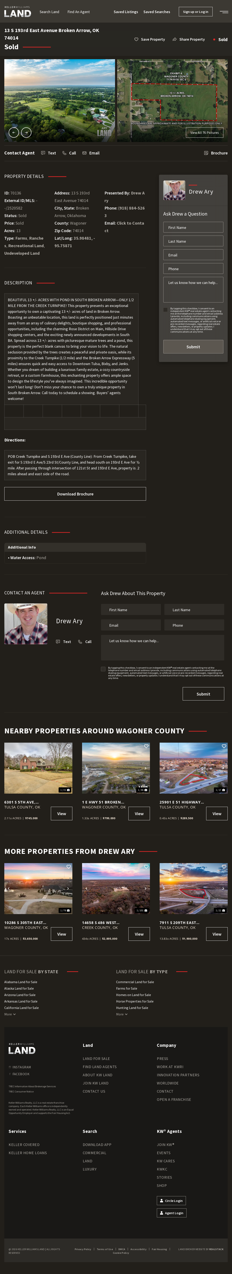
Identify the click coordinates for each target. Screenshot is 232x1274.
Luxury (90, 1169)
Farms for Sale (126, 988)
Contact (165, 1091)
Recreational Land (26, 245)
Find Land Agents (100, 1066)
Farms (21, 238)
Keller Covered (24, 1144)
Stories (164, 1177)
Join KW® (165, 1144)
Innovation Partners (178, 1074)
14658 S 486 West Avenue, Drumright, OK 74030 (104, 922)
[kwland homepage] (22, 1048)
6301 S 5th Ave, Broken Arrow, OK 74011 (24, 802)
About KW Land (97, 1074)
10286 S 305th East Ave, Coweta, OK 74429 (23, 922)
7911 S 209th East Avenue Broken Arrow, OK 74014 (178, 922)
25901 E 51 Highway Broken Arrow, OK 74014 (180, 802)
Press (162, 1058)
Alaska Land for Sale (19, 988)
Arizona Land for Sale (20, 995)
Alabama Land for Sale (20, 982)
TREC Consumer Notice (21, 1091)
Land (87, 1160)
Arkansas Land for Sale (20, 1001)
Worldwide (168, 1083)
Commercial (94, 1152)
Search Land (49, 11)
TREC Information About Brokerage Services (32, 1086)
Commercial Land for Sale (135, 982)
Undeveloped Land (22, 253)
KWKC (162, 1169)
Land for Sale (96, 1058)
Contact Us (94, 1091)
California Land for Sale (21, 1008)
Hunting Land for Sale (132, 1008)
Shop (162, 1185)
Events (163, 1152)
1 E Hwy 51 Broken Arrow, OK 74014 (101, 802)
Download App (97, 1144)
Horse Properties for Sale (135, 1001)
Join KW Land (95, 1083)
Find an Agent (78, 11)
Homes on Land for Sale (133, 995)
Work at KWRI (170, 1066)
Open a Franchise (174, 1099)
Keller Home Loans (28, 1152)
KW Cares (166, 1160)
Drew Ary (69, 621)
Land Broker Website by (200, 1249)
